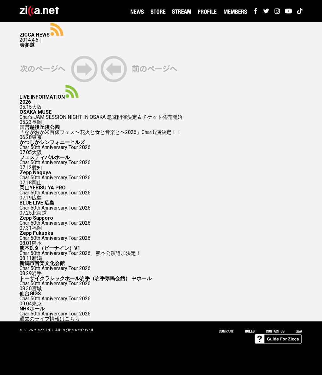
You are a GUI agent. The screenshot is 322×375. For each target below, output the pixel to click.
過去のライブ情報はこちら (49, 318)
